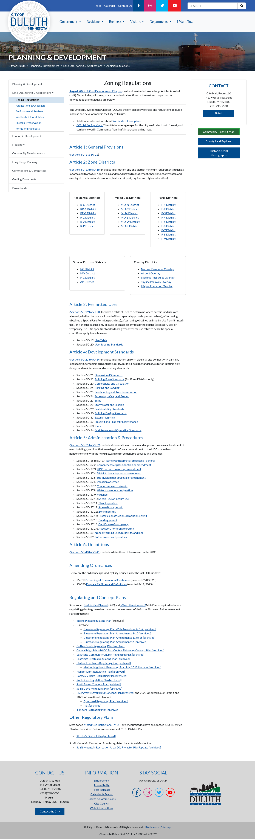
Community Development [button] (27, 153)
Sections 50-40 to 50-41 (85, 552)
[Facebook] (138, 5)
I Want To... (185, 22)
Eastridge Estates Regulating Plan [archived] (103, 658)
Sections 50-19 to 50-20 (85, 311)
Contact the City (50, 811)
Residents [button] (93, 22)
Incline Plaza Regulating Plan (93, 620)
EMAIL (218, 113)
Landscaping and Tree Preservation (116, 392)
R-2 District (87, 221)
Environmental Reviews (29, 111)
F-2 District (168, 209)
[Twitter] (162, 5)
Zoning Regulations (27, 99)
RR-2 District (88, 213)
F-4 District (168, 217)
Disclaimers (152, 827)
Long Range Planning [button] (24, 162)
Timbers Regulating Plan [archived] (97, 709)
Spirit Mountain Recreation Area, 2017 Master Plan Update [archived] (118, 747)
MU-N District (130, 204)
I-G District (87, 269)
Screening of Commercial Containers (108, 580)
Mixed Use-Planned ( (133, 605)
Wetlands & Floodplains (30, 117)
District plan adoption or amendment (119, 473)
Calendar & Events (101, 794)
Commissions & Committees (29, 170)
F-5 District (168, 221)
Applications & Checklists (30, 105)
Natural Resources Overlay (157, 269)
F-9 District (168, 238)
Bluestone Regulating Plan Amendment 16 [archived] (115, 641)
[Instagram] (150, 5)
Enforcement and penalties (111, 537)
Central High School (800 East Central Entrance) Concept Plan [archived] (120, 650)
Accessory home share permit (116, 528)
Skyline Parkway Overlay (156, 281)
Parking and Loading (107, 387)
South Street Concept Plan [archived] (98, 684)
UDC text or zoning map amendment (119, 469)
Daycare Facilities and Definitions (106, 584)
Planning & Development (44, 65)
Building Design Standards (111, 413)
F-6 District (168, 226)
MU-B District (130, 217)
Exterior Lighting (105, 417)
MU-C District (130, 209)
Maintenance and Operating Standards (118, 430)
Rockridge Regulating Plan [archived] (98, 680)
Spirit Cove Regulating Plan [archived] (99, 688)
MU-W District (130, 221)
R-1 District (87, 217)
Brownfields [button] (19, 188)
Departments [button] (158, 22)
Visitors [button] (135, 22)
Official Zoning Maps (89, 125)
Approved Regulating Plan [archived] (106, 701)
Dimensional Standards (109, 375)
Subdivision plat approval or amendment (121, 477)
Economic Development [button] (26, 136)
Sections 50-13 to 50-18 (85, 169)
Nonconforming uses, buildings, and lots (119, 532)
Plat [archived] (92, 705)
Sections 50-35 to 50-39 (85, 445)
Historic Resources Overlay (157, 277)
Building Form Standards (109, 379)
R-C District (87, 204)
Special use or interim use (113, 498)
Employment (101, 780)
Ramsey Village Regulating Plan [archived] (101, 675)
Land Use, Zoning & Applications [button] (31, 92)
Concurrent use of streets (112, 486)
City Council (101, 803)
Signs (98, 400)
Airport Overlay (150, 273)
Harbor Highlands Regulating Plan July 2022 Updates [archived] (122, 667)
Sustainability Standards (109, 409)
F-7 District (168, 230)
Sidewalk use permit (110, 507)
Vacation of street (108, 481)
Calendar (109, 5)
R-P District (87, 226)
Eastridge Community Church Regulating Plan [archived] (110, 654)
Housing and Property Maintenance (116, 421)
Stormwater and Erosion (109, 404)
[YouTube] (174, 5)
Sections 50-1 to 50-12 (84, 154)
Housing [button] (17, 144)
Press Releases (101, 789)
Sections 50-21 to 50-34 (85, 359)
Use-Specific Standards (109, 344)
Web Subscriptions (101, 808)
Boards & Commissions (101, 798)
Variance (102, 494)
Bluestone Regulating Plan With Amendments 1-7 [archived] (120, 629)
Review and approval (119, 460)
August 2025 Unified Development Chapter (95, 91)
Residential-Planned (96, 605)
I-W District (87, 273)
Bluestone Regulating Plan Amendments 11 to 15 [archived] (119, 637)
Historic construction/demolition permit (122, 515)
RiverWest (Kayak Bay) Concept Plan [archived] (105, 692)
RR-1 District (88, 209)
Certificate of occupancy (113, 524)
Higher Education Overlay (156, 286)
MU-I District (129, 213)
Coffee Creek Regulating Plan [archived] (100, 646)
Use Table (101, 340)
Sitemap (166, 827)
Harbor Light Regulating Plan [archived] (100, 671)
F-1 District (168, 204)
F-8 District (168, 234)
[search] (241, 5)
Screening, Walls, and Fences (112, 396)
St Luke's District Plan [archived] (96, 736)
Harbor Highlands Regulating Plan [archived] (103, 663)
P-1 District (87, 277)
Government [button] (69, 22)
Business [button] (115, 22)
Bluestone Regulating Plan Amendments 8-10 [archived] (117, 633)
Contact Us (125, 5)
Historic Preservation (28, 122)
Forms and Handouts (28, 128)
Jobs (98, 5)
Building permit (107, 520)
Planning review (108, 503)
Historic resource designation (115, 490)
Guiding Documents (24, 179)
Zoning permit (107, 511)
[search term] (213, 5)
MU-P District (129, 226)
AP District (87, 281)
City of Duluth (17, 65)
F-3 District (168, 213)
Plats (98, 426)
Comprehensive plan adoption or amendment (124, 464)
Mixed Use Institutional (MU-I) (102, 724)
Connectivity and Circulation (112, 383)
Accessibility (101, 785)
